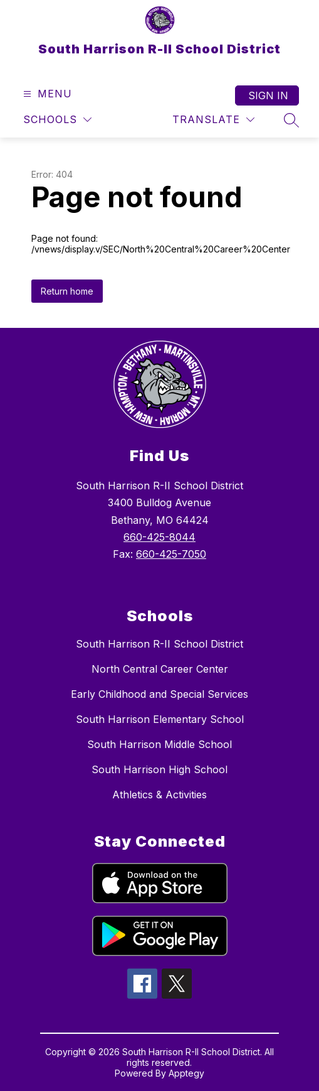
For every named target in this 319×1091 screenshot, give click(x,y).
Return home (67, 291)
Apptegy (186, 1073)
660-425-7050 (171, 554)
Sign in (268, 95)
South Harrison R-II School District (159, 644)
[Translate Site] (213, 120)
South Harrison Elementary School (160, 719)
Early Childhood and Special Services (159, 694)
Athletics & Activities (159, 794)
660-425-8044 (159, 537)
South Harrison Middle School (159, 744)
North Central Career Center (160, 669)
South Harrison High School (159, 769)
